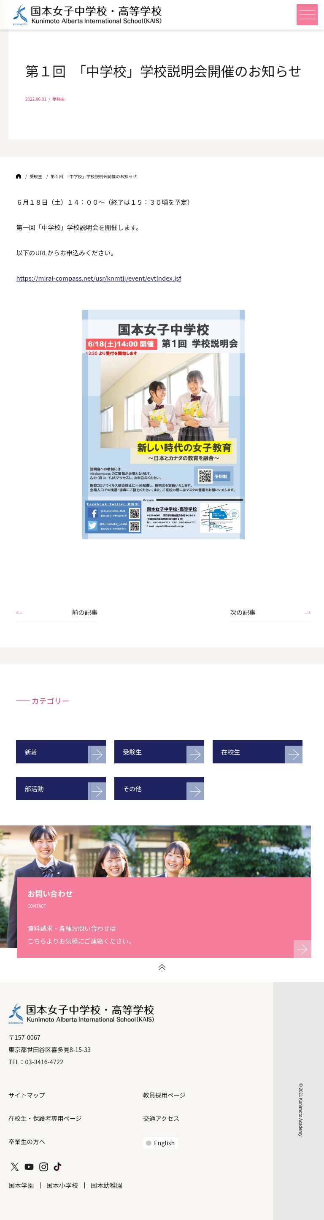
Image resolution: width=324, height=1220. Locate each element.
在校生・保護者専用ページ (45, 1118)
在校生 (230, 751)
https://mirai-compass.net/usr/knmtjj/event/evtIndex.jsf (98, 277)
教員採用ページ (164, 1094)
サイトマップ (26, 1094)
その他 (132, 788)
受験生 (132, 751)
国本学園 (21, 1185)
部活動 (33, 788)
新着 (30, 751)
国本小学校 (62, 1185)
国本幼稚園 (106, 1185)
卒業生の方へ (26, 1141)
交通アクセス (161, 1118)
